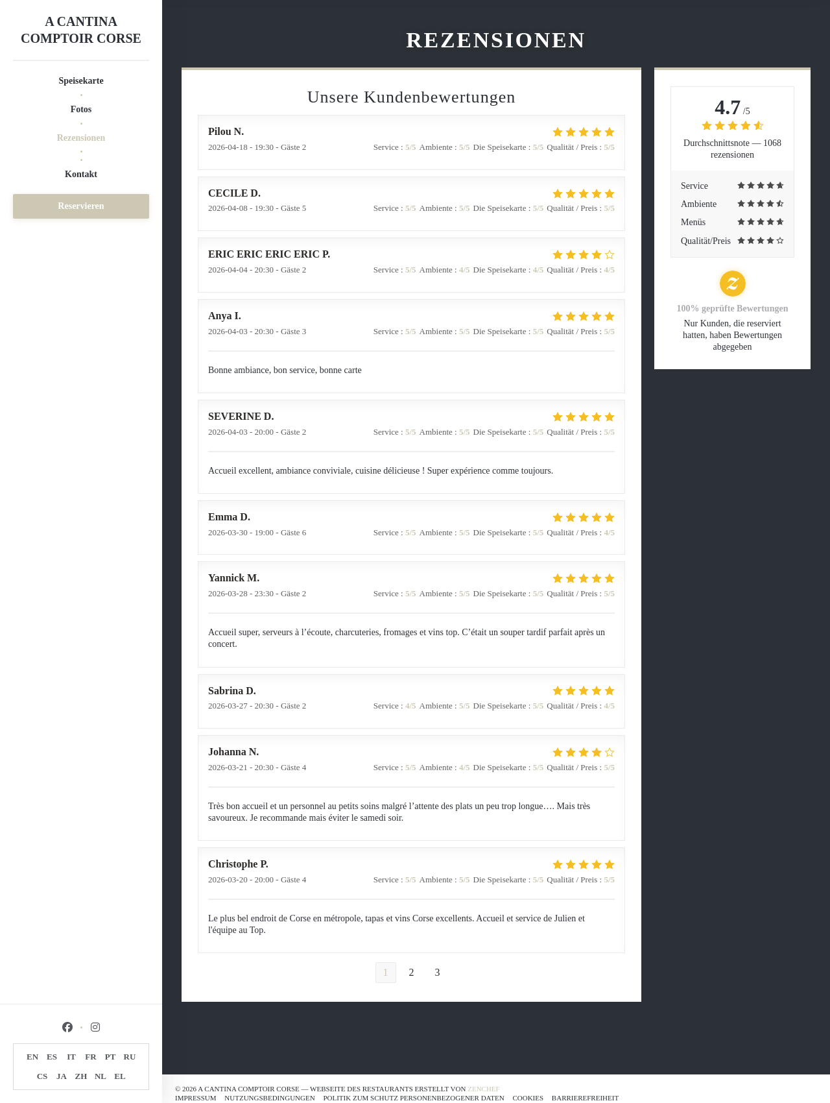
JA (61, 1076)
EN (32, 1056)
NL (100, 1076)
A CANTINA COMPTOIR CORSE (81, 29)
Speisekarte (80, 81)
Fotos (81, 109)
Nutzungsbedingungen (269, 1098)
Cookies (527, 1098)
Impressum (196, 1098)
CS (42, 1076)
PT (110, 1056)
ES (52, 1056)
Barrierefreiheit (585, 1098)
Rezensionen (81, 138)
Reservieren (81, 206)
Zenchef (484, 1089)
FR (90, 1056)
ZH (81, 1076)
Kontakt (81, 174)
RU (130, 1056)
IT (71, 1056)
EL (119, 1076)
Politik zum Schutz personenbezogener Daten (413, 1098)
